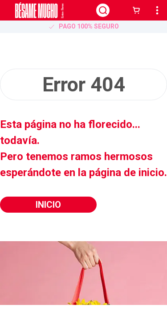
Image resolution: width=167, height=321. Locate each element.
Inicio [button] (48, 204)
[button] (138, 10)
